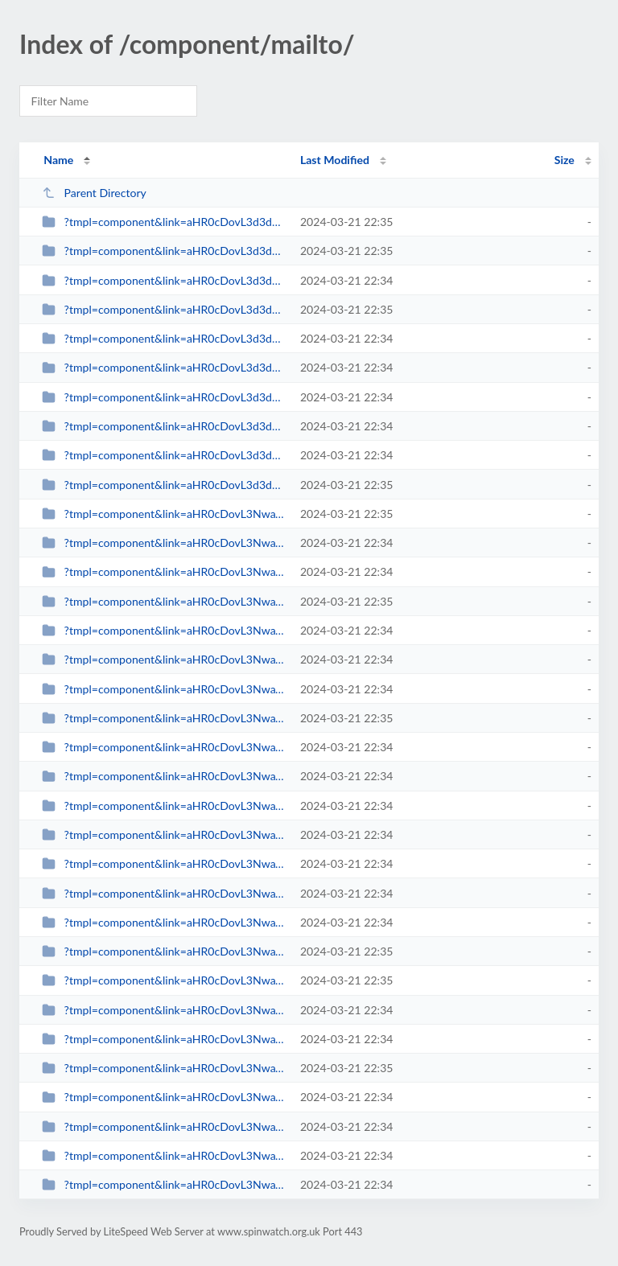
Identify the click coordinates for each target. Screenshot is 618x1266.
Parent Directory (94, 192)
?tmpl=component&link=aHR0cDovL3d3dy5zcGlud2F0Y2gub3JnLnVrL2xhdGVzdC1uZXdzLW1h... (163, 250)
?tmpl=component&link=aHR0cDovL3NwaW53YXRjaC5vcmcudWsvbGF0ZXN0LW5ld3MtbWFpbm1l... (163, 513)
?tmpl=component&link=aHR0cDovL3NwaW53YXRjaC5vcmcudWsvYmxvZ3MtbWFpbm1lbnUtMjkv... (163, 1039)
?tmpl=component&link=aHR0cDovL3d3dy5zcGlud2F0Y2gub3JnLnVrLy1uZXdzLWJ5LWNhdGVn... (163, 426)
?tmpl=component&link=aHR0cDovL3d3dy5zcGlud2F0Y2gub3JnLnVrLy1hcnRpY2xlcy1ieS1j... (163, 338)
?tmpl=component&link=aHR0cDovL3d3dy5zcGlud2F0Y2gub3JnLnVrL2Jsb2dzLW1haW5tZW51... (163, 221)
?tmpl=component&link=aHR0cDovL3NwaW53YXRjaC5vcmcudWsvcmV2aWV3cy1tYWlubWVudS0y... (163, 951)
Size (564, 159)
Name (58, 159)
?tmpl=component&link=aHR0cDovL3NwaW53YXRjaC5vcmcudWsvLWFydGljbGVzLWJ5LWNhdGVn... (163, 980)
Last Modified (334, 159)
